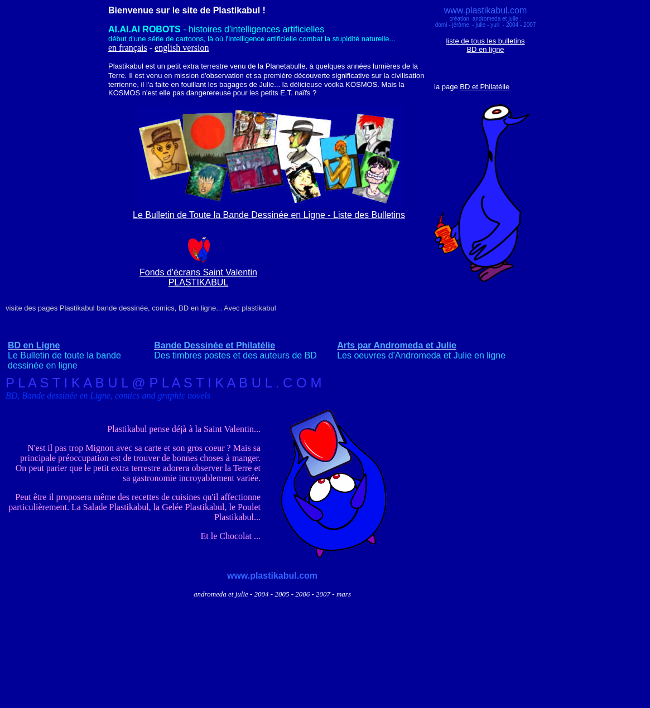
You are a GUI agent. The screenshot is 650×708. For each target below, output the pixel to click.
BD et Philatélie (484, 87)
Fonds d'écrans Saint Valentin (198, 272)
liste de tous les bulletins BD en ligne (485, 45)
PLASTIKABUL (198, 282)
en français (127, 47)
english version (182, 47)
